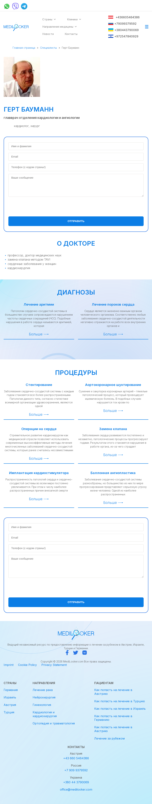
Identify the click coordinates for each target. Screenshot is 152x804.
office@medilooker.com (76, 789)
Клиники (74, 19)
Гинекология (42, 705)
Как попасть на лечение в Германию (113, 718)
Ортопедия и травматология (54, 723)
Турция (9, 712)
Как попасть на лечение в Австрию (113, 692)
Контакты (71, 34)
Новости (48, 34)
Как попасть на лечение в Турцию (119, 701)
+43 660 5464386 (76, 758)
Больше (35, 334)
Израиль (10, 697)
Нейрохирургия (44, 697)
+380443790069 (123, 30)
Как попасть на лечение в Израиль (120, 708)
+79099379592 (122, 23)
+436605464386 (124, 17)
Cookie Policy (27, 664)
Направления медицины (59, 26)
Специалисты (48, 47)
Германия (11, 690)
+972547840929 (123, 36)
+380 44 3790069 (76, 782)
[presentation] (36, 207)
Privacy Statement (54, 664)
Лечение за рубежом (109, 738)
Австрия (10, 705)
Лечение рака (43, 690)
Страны (49, 19)
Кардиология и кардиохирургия (45, 714)
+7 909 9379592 (76, 770)
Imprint (8, 664)
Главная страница (24, 47)
